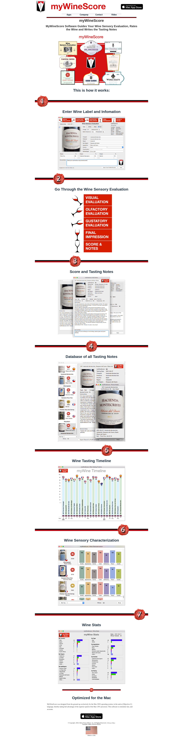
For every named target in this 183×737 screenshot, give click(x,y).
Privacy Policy (111, 723)
